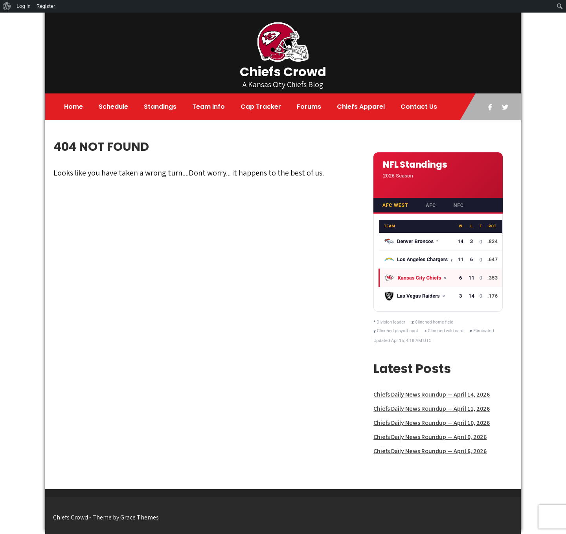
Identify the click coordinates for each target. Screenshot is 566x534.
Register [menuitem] (46, 6)
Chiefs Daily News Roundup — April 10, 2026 (431, 423)
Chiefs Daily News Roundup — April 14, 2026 (431, 394)
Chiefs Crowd (283, 71)
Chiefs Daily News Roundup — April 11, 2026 (431, 408)
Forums (309, 106)
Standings (160, 106)
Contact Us (419, 106)
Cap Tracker (261, 106)
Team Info (208, 106)
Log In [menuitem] (24, 6)
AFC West (395, 205)
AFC (431, 205)
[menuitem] (7, 6)
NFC (459, 205)
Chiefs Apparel (361, 106)
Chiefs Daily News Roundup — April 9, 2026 (430, 437)
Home (73, 106)
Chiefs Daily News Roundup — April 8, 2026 (430, 451)
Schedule (113, 106)
